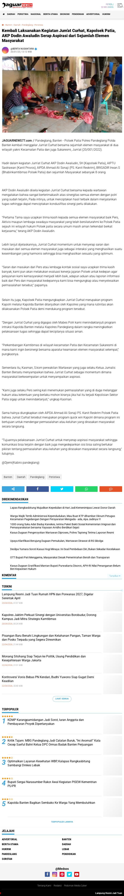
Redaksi (58, 885)
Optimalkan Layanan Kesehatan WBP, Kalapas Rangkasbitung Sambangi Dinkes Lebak (49, 763)
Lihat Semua (62, 699)
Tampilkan (114, 576)
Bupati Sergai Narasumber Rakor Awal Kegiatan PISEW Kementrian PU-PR (52, 784)
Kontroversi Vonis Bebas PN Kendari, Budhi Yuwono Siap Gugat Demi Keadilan (48, 679)
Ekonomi (65, 14)
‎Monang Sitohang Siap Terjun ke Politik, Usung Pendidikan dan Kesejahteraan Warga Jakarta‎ (44, 658)
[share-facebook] (37, 489)
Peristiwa (23, 14)
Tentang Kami (44, 885)
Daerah (11, 14)
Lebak (65, 849)
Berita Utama (50, 14)
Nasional (36, 14)
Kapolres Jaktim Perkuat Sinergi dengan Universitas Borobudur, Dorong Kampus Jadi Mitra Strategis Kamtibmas (49, 617)
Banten (8, 477)
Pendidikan (78, 14)
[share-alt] (13, 489)
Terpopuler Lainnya (62, 822)
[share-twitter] (62, 489)
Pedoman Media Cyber (75, 885)
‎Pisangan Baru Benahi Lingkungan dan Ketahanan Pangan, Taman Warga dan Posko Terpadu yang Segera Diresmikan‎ (51, 637)
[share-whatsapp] (86, 489)
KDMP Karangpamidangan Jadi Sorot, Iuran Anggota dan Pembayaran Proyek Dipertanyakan (46, 722)
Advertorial (93, 14)
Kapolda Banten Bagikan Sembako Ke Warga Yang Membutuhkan (51, 802)
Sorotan (7, 858)
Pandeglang (37, 477)
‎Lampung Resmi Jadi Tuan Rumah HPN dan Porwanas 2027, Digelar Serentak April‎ (47, 596)
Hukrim (106, 14)
